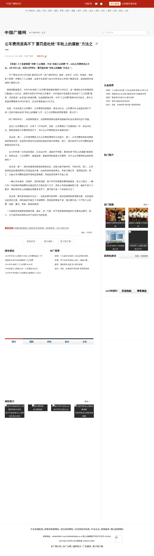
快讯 (38, 11)
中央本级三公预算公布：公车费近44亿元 (21, 269)
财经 (67, 11)
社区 (103, 11)
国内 (50, 11)
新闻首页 (31, 241)
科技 (85, 11)
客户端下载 (65, 241)
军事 (61, 11)
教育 (109, 11)
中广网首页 (30, 11)
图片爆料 (48, 241)
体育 (97, 11)
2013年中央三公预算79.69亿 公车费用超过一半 (23, 256)
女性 (115, 11)
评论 (44, 11)
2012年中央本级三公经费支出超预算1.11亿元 (23, 273)
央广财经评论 (34, 33)
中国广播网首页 (13, 4)
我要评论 (40, 56)
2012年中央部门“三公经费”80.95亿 (19, 264)
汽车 (126, 11)
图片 (79, 11)
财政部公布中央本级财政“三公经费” (19, 260)
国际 (56, 11)
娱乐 (91, 11)
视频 (73, 11)
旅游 (121, 11)
